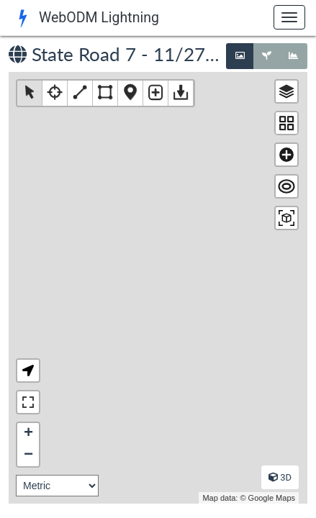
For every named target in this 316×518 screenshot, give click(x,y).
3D (280, 477)
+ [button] (28, 434)
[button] (28, 370)
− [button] (28, 455)
